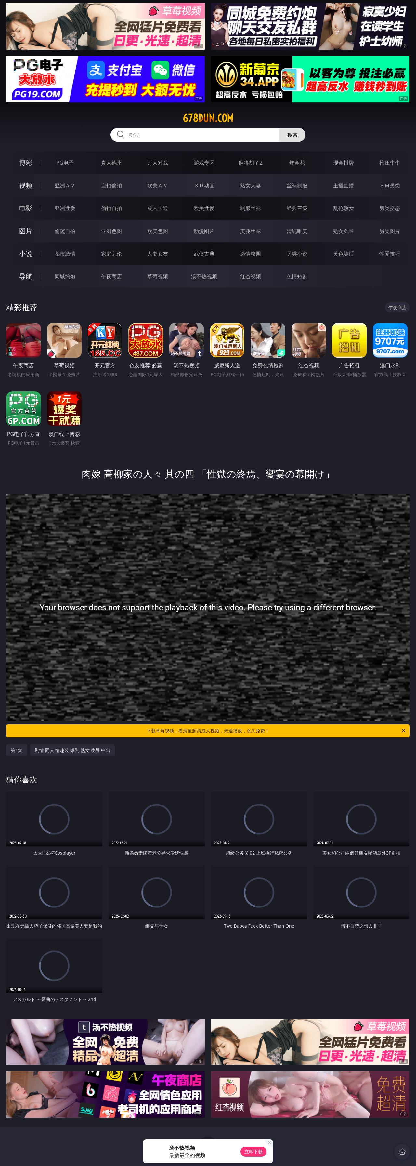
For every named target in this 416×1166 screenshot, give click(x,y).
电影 (25, 208)
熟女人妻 (250, 185)
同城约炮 (65, 276)
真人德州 (111, 162)
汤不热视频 (204, 276)
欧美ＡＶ (157, 185)
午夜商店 (111, 276)
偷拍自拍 (111, 208)
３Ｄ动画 (204, 185)
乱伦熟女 (343, 208)
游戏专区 (204, 162)
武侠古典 (204, 253)
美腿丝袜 (250, 230)
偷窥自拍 (65, 230)
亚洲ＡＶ (65, 185)
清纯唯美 (297, 230)
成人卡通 (157, 208)
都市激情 (65, 253)
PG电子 (64, 162)
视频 (25, 185)
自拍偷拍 (111, 185)
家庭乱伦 (111, 253)
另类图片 (389, 230)
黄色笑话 (343, 253)
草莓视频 (157, 276)
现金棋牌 (343, 162)
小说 (25, 253)
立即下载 (253, 1151)
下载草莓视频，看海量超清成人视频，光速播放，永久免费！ (277, 731)
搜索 (292, 134)
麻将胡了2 (250, 162)
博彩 (25, 162)
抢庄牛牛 (389, 162)
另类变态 (389, 208)
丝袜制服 (297, 185)
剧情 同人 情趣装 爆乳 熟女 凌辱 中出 (72, 750)
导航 (25, 276)
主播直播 (343, 185)
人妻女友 (157, 253)
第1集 (16, 750)
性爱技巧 (389, 253)
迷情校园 (250, 253)
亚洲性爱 (65, 208)
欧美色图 (157, 230)
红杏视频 (250, 276)
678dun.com (208, 118)
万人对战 (157, 162)
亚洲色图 (111, 230)
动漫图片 (204, 230)
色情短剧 (297, 276)
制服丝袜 (250, 208)
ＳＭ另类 (389, 185)
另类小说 (297, 253)
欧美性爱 (204, 208)
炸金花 (297, 162)
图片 (25, 230)
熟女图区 (343, 230)
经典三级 (297, 208)
